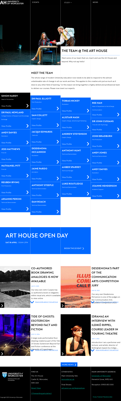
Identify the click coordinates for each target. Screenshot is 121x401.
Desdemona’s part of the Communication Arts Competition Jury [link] (105, 276)
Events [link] (35, 2)
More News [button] (68, 364)
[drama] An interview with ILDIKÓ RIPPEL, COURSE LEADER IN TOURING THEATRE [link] (105, 325)
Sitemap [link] (100, 397)
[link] (15, 287)
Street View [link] (36, 388)
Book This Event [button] (72, 248)
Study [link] (67, 3)
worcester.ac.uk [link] (67, 379)
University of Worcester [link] (101, 375)
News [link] (95, 2)
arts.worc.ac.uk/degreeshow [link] (73, 388)
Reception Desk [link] (107, 397)
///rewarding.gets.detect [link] (41, 393)
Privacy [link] (95, 397)
